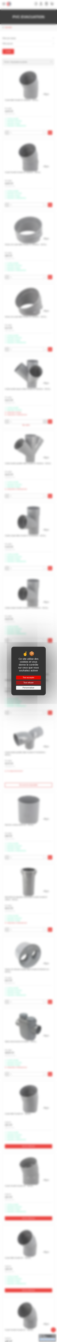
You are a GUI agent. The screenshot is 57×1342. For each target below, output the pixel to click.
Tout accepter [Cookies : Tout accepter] (28, 677)
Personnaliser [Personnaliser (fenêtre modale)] (28, 688)
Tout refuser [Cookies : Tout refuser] (28, 683)
